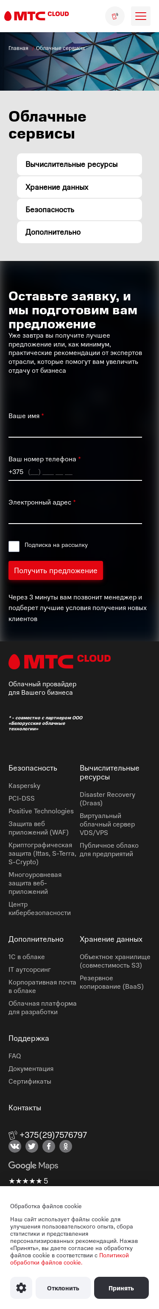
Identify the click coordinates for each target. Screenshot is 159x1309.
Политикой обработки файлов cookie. (69, 1258)
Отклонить (63, 1288)
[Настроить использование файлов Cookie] (21, 1288)
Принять (121, 1288)
